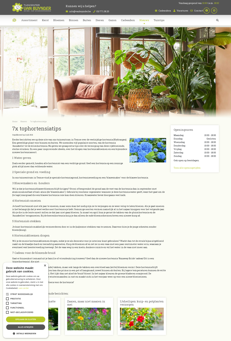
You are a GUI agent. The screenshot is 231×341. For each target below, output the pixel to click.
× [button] (45, 266)
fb (208, 11)
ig (216, 11)
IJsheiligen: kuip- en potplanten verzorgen (142, 303)
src (217, 21)
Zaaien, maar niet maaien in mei (86, 303)
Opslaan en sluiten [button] (25, 319)
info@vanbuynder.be (80, 11)
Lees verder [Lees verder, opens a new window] (24, 288)
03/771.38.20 (102, 11)
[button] (25, 333)
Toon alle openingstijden (187, 167)
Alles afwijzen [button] (25, 327)
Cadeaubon (165, 10)
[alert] (25, 300)
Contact (198, 10)
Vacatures (182, 10)
